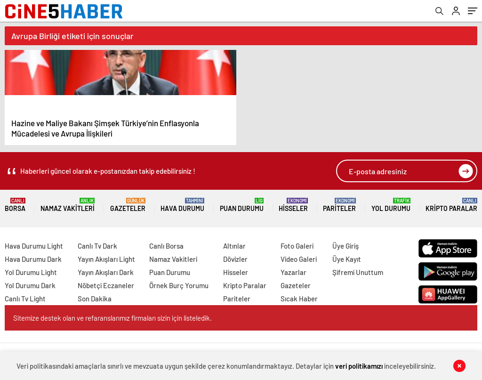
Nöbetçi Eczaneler (106, 285)
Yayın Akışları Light (106, 259)
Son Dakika (95, 298)
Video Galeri (299, 259)
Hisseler (293, 205)
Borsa (15, 205)
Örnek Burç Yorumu (179, 285)
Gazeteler (127, 205)
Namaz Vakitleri (67, 205)
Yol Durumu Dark (30, 285)
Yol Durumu (390, 205)
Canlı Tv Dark (97, 246)
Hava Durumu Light (34, 246)
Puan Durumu (242, 205)
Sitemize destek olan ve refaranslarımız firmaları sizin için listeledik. (112, 318)
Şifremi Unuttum (357, 272)
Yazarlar (293, 272)
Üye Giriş (345, 246)
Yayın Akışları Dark (106, 272)
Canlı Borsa (166, 246)
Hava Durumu (182, 205)
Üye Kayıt (346, 259)
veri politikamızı (359, 366)
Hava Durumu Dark (33, 259)
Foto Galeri (297, 246)
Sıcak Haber (299, 298)
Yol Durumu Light (31, 272)
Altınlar (234, 246)
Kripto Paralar (451, 205)
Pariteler (339, 205)
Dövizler (235, 259)
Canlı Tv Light (25, 298)
